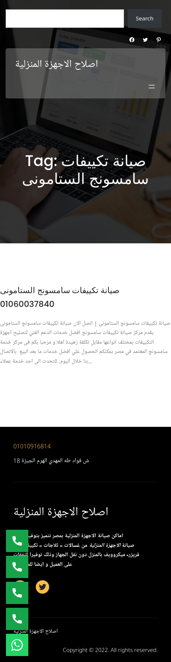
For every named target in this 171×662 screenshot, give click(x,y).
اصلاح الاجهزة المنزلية (56, 64)
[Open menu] (151, 86)
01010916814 (32, 446)
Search (144, 18)
